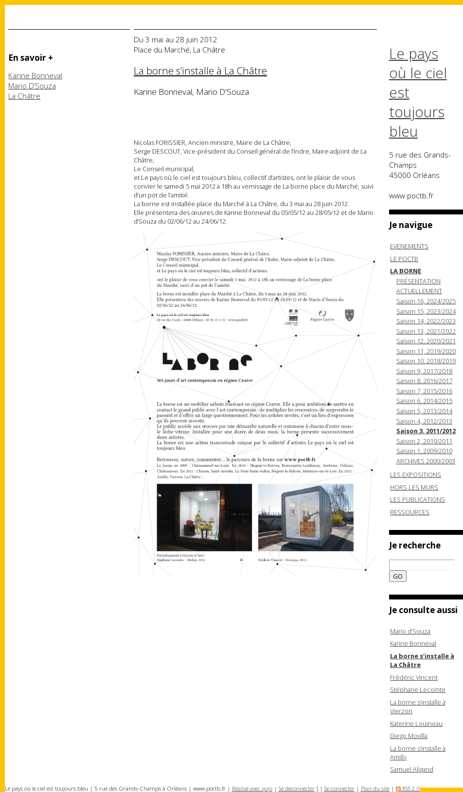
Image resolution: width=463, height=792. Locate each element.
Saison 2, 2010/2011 (424, 441)
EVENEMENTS (409, 246)
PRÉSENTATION (418, 281)
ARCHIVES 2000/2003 (425, 461)
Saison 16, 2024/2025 (426, 301)
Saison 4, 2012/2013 (424, 421)
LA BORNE (405, 270)
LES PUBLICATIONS (417, 499)
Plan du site (375, 788)
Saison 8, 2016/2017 (424, 380)
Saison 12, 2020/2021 (426, 340)
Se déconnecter (297, 788)
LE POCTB (404, 258)
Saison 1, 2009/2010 (424, 450)
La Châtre (24, 96)
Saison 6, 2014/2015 (424, 400)
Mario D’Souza (32, 86)
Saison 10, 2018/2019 (426, 360)
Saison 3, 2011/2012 (426, 430)
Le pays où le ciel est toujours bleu (418, 92)
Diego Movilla (408, 735)
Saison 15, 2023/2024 (426, 311)
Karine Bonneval (35, 75)
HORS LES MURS (414, 487)
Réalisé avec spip (252, 788)
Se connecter (339, 788)
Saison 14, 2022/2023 (426, 321)
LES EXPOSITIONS (415, 474)
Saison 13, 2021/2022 (426, 331)
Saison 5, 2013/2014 (424, 410)
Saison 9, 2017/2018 (424, 371)
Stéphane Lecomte (417, 689)
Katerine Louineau (416, 723)
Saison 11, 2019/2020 (426, 351)
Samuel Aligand (411, 769)
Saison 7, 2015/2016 (424, 391)
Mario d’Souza (410, 631)
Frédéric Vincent (414, 677)
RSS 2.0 (408, 788)
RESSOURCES (409, 512)
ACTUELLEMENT (419, 290)
